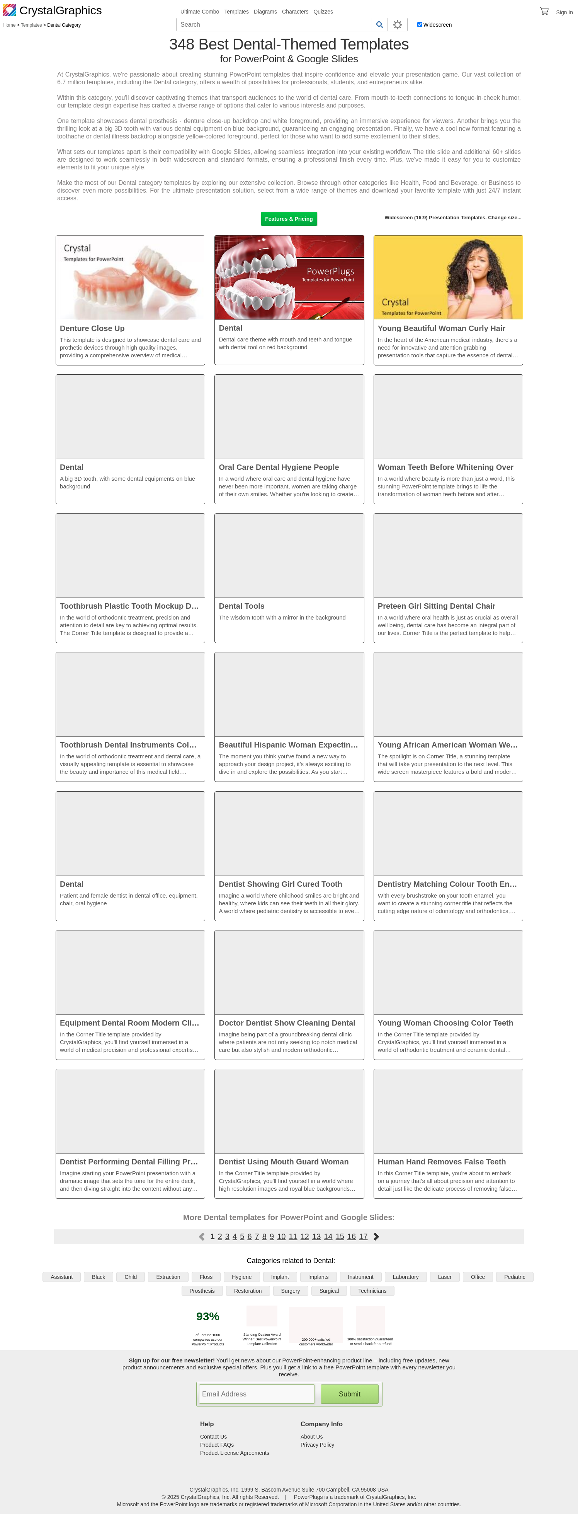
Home (9, 25)
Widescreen (437, 25)
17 (363, 1236)
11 (293, 1236)
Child (130, 1277)
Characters (295, 12)
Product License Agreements (234, 1453)
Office (478, 1277)
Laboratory (406, 1277)
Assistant (62, 1277)
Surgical (329, 1291)
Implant (280, 1277)
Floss (206, 1277)
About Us (312, 1437)
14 (328, 1236)
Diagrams (265, 12)
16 (351, 1236)
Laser (445, 1277)
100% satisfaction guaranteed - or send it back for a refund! (370, 1339)
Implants (318, 1277)
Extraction (168, 1277)
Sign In (564, 12)
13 (316, 1236)
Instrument (361, 1277)
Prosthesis (202, 1291)
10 (281, 1236)
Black (98, 1277)
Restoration (248, 1291)
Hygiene (242, 1277)
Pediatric (514, 1277)
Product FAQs (217, 1445)
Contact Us (213, 1437)
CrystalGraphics (52, 10)
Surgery (290, 1291)
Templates (236, 12)
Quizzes (323, 12)
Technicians (372, 1291)
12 (305, 1236)
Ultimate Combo (199, 12)
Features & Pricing (289, 219)
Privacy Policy (317, 1445)
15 (340, 1236)
